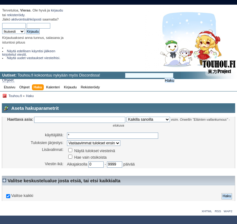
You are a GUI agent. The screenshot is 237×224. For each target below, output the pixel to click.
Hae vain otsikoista (87, 157)
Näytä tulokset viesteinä (91, 151)
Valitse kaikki (22, 196)
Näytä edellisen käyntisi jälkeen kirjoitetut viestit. (28, 52)
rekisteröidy (16, 15)
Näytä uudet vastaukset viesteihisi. (33, 58)
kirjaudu (57, 10)
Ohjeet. (8, 80)
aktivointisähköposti (26, 19)
